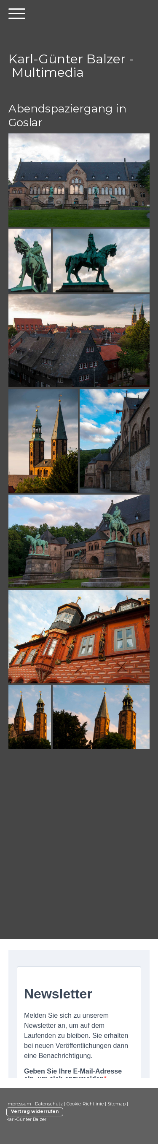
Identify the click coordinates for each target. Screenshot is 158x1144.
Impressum (18, 1104)
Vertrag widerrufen (35, 1111)
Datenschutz (49, 1104)
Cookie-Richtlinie (85, 1104)
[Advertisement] (79, 850)
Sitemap (116, 1104)
